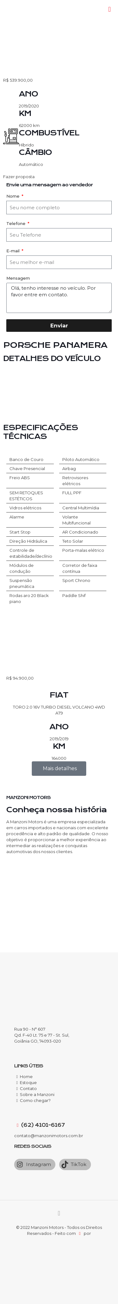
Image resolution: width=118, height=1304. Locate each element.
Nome (13, 196)
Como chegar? (35, 1100)
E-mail (13, 250)
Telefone (16, 223)
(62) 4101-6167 (43, 1125)
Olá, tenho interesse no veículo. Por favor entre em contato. (59, 298)
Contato (28, 1088)
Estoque (28, 1082)
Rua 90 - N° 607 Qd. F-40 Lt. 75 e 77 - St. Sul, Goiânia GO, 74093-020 (41, 1035)
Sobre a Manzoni (37, 1094)
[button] (59, 177)
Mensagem (18, 278)
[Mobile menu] (109, 9)
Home (26, 1076)
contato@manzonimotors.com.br (48, 1135)
